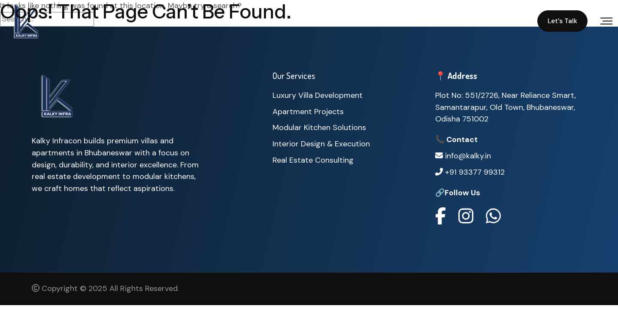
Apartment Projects (308, 111)
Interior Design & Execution (321, 144)
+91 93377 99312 (470, 173)
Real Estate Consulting (313, 160)
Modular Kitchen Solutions (319, 127)
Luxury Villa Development (318, 95)
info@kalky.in (463, 156)
